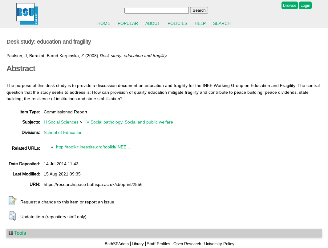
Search (222, 23)
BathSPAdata (117, 244)
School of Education (63, 132)
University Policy (219, 244)
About (152, 23)
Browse (289, 5)
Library (138, 244)
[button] (13, 201)
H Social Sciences (61, 122)
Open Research (187, 244)
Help (200, 23)
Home (103, 23)
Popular (128, 23)
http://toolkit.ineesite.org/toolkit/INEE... (93, 146)
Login (305, 5)
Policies (177, 23)
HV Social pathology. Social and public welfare (128, 122)
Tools (17, 233)
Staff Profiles (158, 244)
